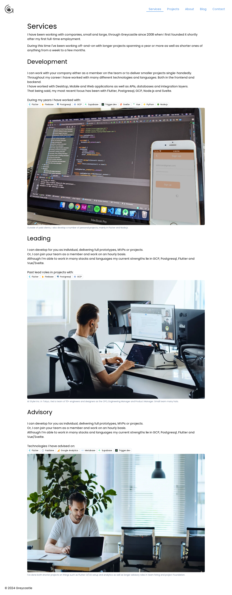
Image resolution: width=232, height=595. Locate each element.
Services (155, 9)
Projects (173, 9)
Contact (218, 9)
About (189, 9)
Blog (203, 9)
